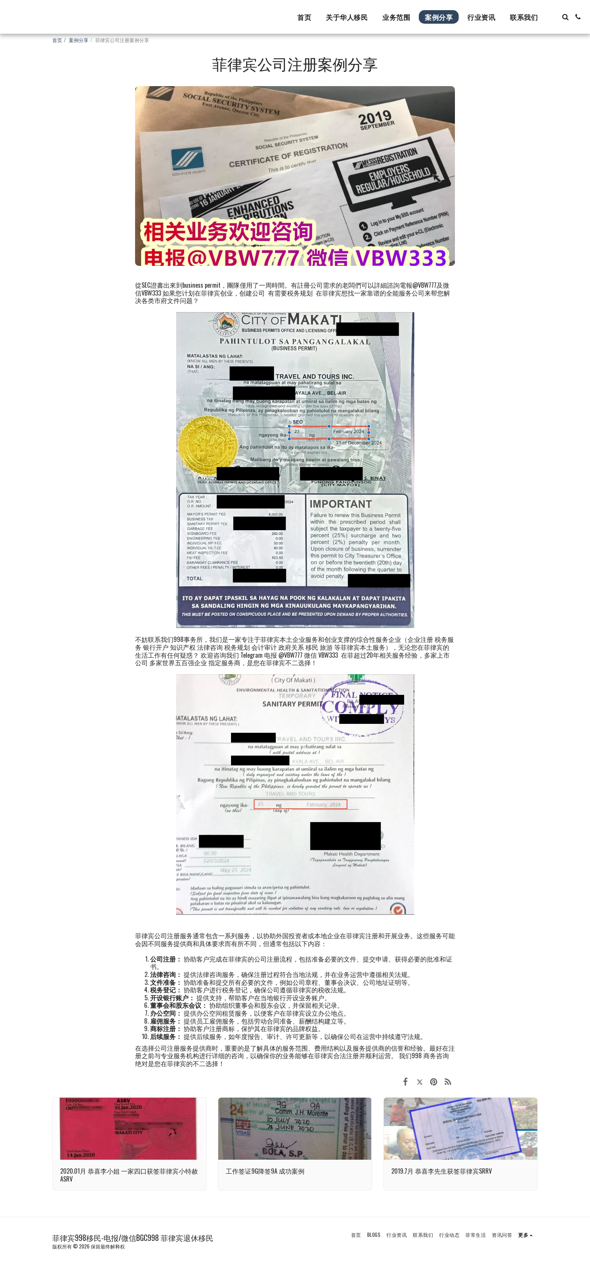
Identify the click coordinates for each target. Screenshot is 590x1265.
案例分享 (78, 40)
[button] (565, 17)
